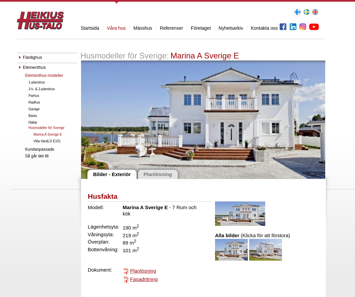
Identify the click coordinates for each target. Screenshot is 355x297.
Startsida (90, 28)
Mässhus (142, 28)
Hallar (32, 122)
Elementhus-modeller (44, 75)
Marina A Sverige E (47, 134)
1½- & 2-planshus (41, 89)
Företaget (201, 28)
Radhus (34, 102)
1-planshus (36, 82)
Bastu (32, 116)
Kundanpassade (39, 149)
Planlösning (143, 271)
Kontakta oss (264, 28)
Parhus (33, 96)
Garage (34, 109)
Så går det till (37, 156)
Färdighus (32, 57)
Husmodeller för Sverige (46, 128)
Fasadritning (144, 279)
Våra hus (116, 28)
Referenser (171, 28)
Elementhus (34, 67)
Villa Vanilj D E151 (47, 141)
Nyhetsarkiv (231, 28)
